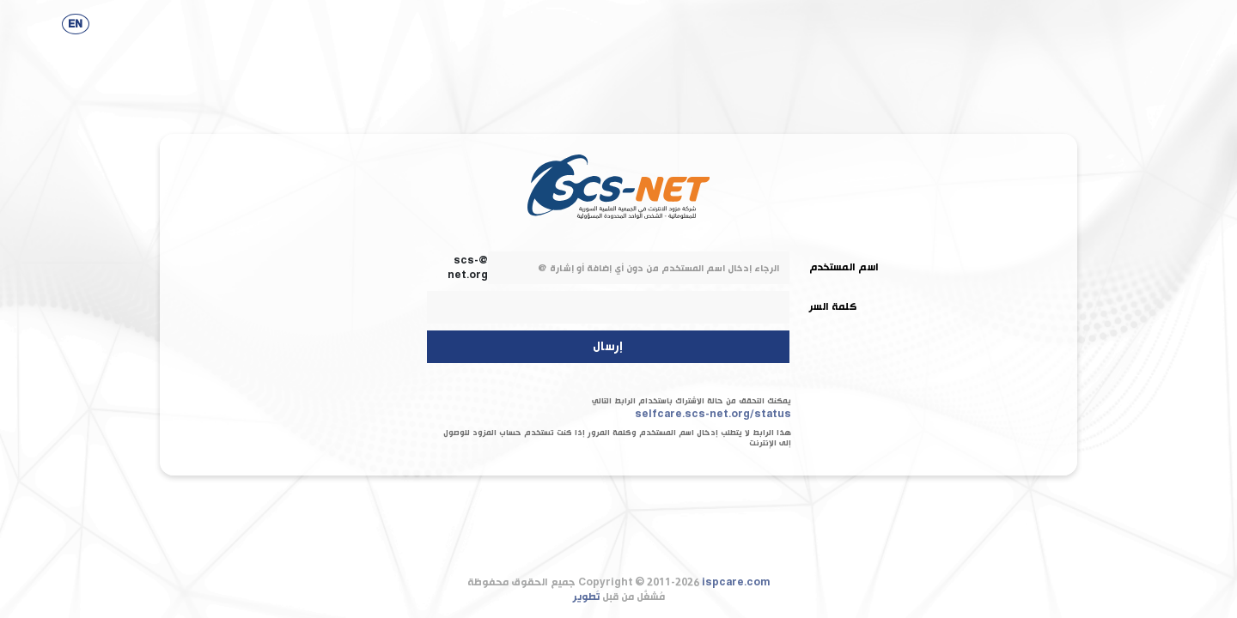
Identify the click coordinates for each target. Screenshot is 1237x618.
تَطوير (586, 597)
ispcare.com (736, 582)
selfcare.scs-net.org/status (713, 414)
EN (75, 24)
